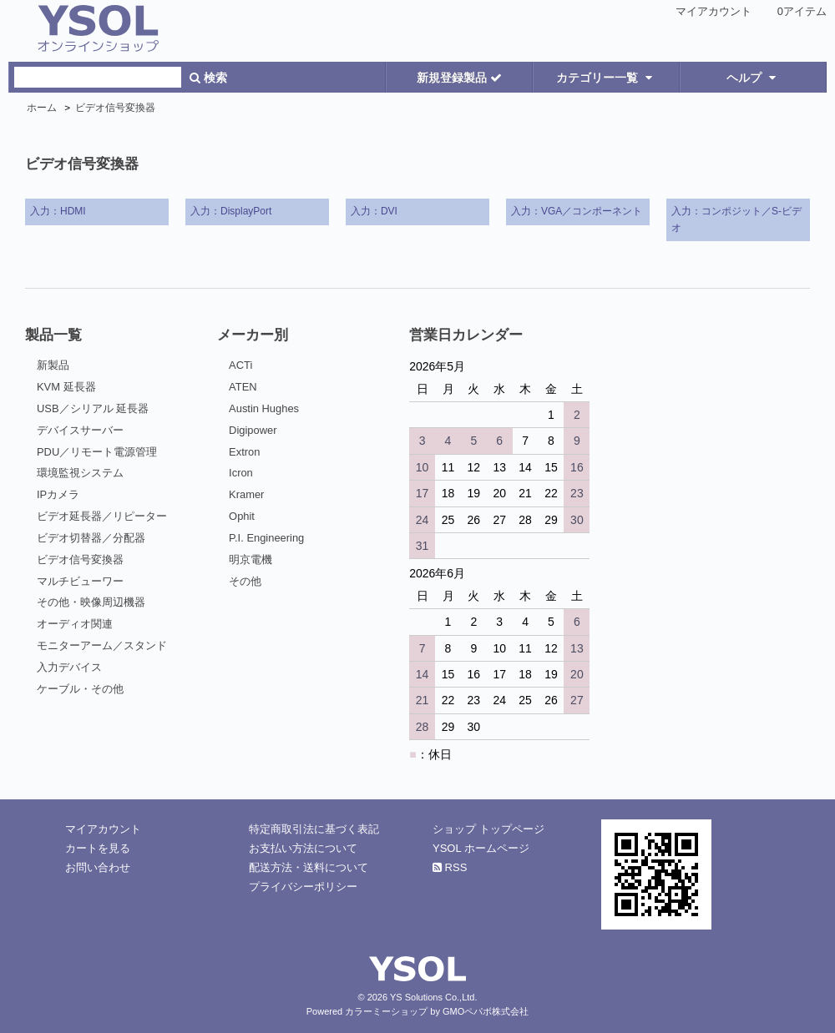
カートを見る (97, 848)
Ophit (242, 516)
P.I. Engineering (266, 538)
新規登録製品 (459, 77)
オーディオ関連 (75, 623)
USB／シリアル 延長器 (93, 408)
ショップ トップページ (488, 829)
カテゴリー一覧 (606, 77)
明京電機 (250, 559)
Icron (241, 472)
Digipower (252, 430)
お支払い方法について (303, 848)
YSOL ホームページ (481, 848)
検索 (208, 77)
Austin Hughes (264, 408)
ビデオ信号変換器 (115, 107)
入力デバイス (69, 667)
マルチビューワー (80, 581)
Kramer (246, 494)
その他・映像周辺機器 (91, 602)
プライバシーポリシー (303, 886)
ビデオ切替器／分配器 (91, 538)
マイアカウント (714, 11)
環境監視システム (80, 472)
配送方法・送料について (308, 867)
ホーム (42, 107)
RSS (450, 867)
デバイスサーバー (80, 430)
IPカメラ (58, 494)
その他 (245, 581)
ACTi (240, 365)
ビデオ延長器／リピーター (102, 516)
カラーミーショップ (386, 1011)
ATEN (242, 386)
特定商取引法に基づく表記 (314, 829)
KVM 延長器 (66, 386)
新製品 (53, 365)
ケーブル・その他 (80, 689)
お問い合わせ (97, 867)
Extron (244, 452)
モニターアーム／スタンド (102, 645)
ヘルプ (753, 77)
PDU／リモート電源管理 (97, 452)
